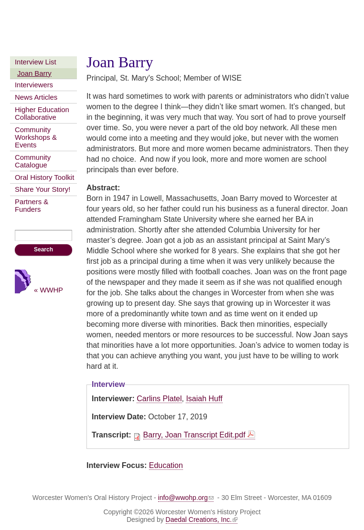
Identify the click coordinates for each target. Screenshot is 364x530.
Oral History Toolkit (44, 177)
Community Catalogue (33, 161)
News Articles (36, 97)
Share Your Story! (42, 189)
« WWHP (48, 289)
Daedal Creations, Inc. (202, 519)
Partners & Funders (31, 205)
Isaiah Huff (204, 399)
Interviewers (34, 85)
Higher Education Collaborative (42, 113)
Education (166, 465)
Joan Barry (34, 73)
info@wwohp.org (186, 497)
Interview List (35, 62)
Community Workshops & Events (36, 137)
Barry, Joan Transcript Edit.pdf (194, 435)
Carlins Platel (159, 399)
